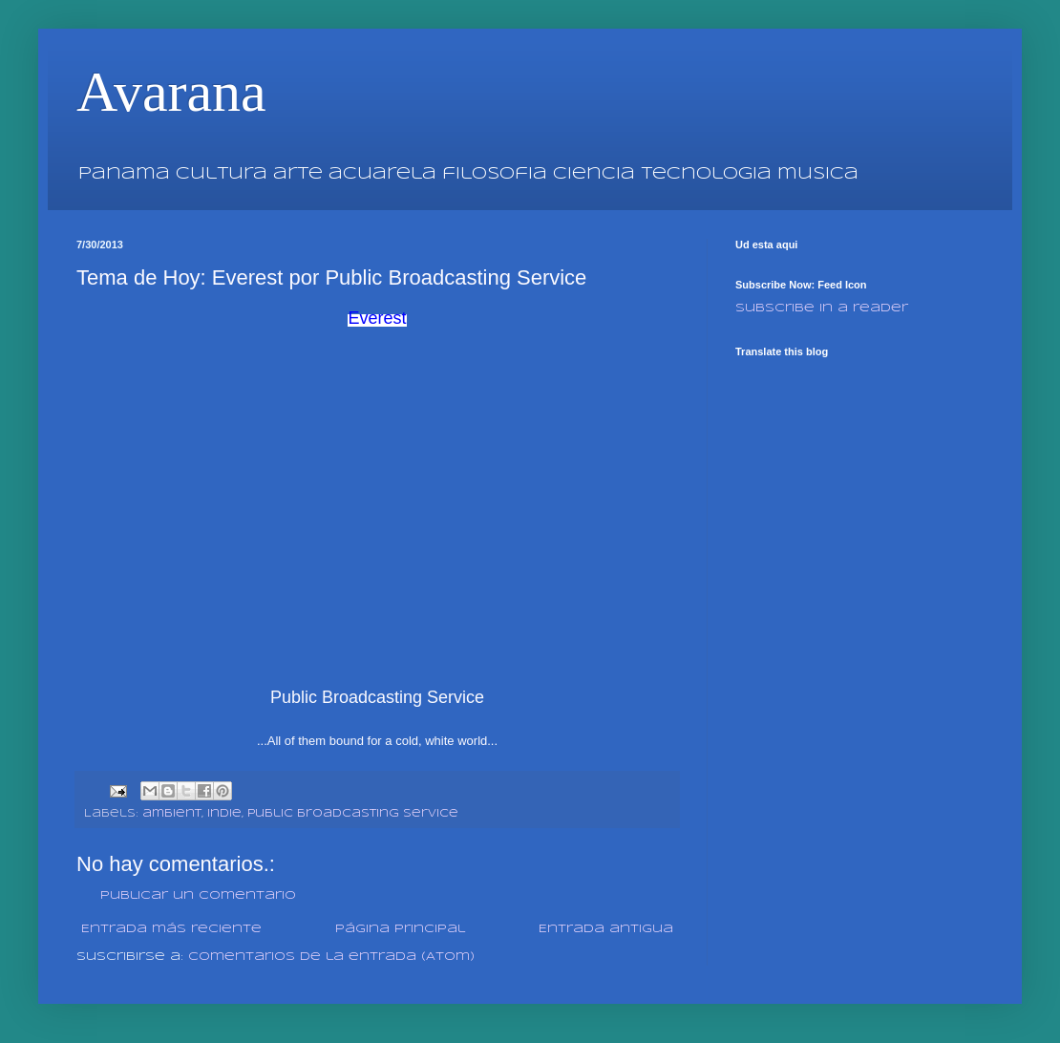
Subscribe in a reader (821, 308)
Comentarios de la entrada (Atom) (331, 956)
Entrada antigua (606, 929)
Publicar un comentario (198, 895)
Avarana (171, 91)
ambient (171, 814)
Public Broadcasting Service (352, 814)
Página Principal (400, 929)
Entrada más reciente (171, 929)
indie (224, 814)
